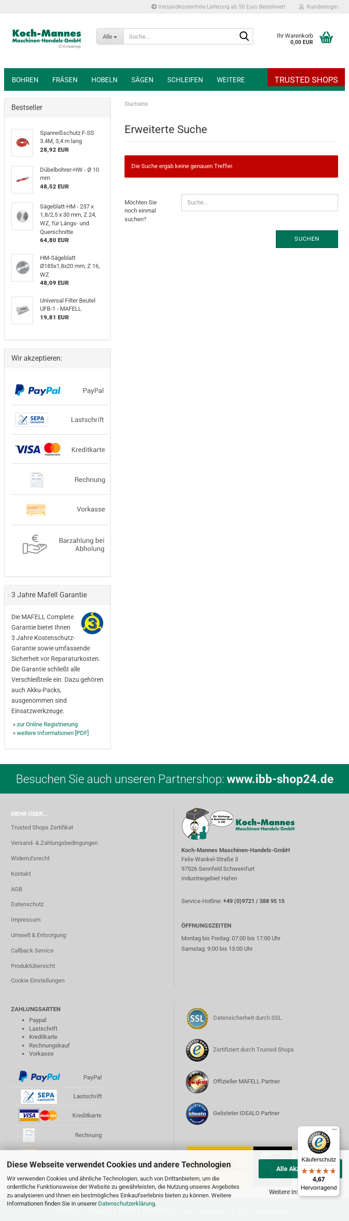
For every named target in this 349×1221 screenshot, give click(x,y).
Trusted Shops (306, 79)
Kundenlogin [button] (318, 7)
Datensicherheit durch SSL (247, 1017)
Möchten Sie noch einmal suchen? (141, 211)
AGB (16, 889)
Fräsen (65, 80)
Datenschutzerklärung (126, 1203)
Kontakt (21, 873)
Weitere (231, 80)
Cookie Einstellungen (38, 980)
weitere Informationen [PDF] (53, 733)
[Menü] (334, 1131)
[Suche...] (109, 36)
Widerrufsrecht (30, 858)
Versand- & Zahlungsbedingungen (54, 842)
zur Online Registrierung (47, 724)
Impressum (25, 919)
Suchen (306, 238)
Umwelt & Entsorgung (38, 935)
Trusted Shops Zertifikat (42, 827)
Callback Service (32, 950)
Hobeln (104, 80)
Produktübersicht (33, 966)
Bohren (25, 80)
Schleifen (185, 80)
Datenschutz (27, 904)
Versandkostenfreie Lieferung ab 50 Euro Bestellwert (218, 7)
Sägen (142, 80)
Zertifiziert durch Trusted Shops (253, 1049)
